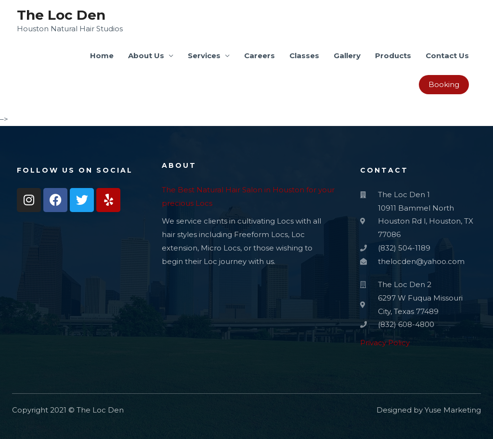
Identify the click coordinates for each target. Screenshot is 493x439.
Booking (443, 84)
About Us (146, 55)
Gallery (347, 55)
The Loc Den (61, 15)
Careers (259, 55)
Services (204, 55)
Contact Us (447, 55)
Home (102, 55)
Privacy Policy (385, 342)
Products (393, 55)
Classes (304, 55)
